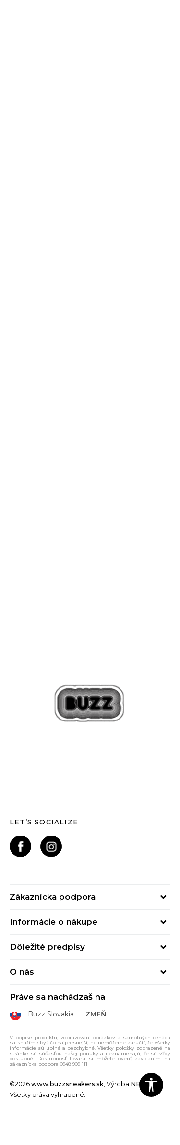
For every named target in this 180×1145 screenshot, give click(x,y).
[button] (151, 1085)
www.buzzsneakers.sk (67, 1084)
